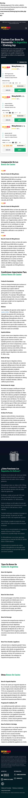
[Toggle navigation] (26, 28)
